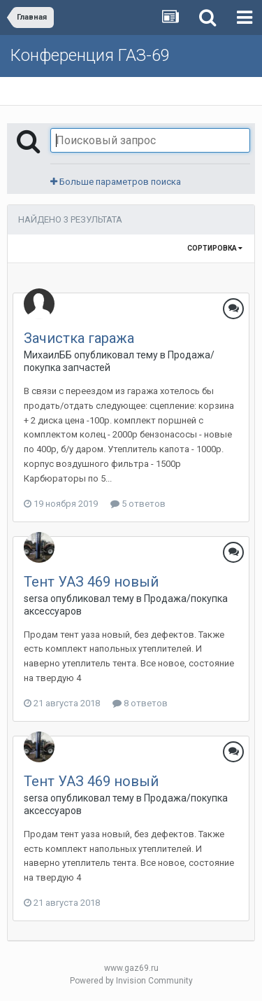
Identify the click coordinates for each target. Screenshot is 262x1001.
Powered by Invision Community (131, 981)
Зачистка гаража (79, 338)
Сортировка (214, 248)
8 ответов (140, 703)
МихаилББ (48, 354)
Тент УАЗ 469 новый (91, 581)
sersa (36, 598)
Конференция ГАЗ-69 (90, 55)
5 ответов (138, 503)
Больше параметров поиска (115, 181)
